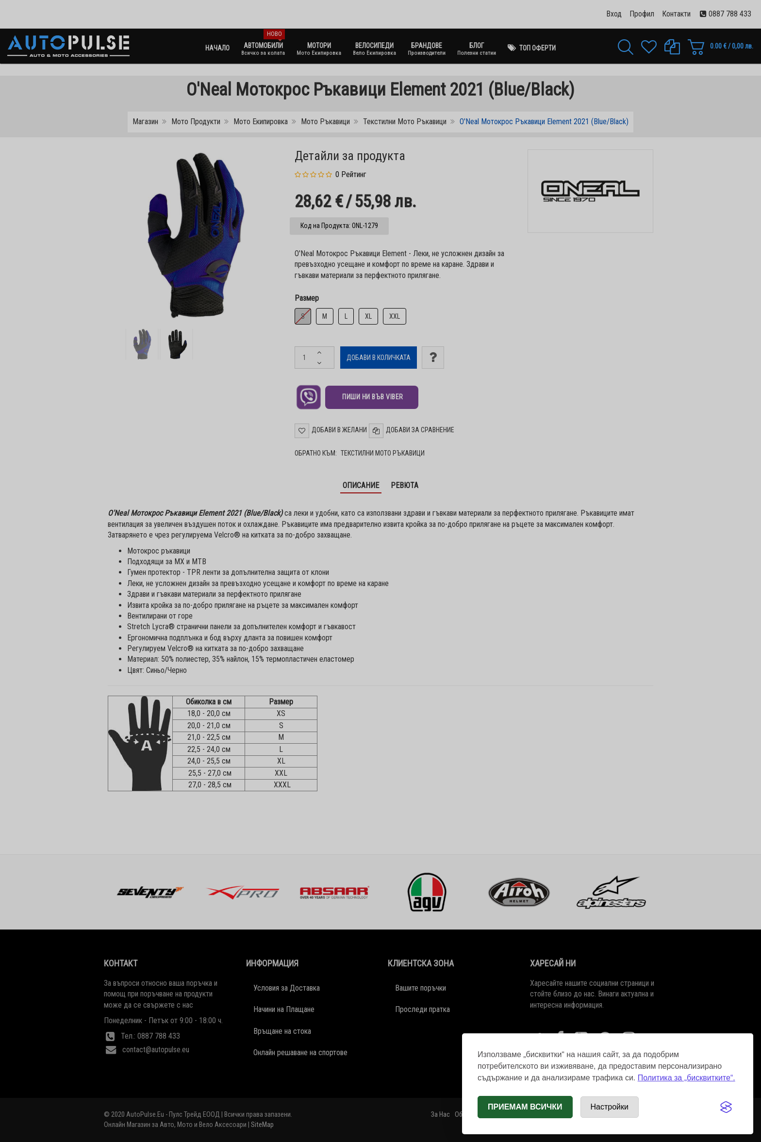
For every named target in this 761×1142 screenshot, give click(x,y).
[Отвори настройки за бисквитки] (609, 1107)
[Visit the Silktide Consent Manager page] (726, 1107)
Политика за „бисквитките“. (686, 1078)
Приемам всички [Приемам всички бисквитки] (525, 1107)
